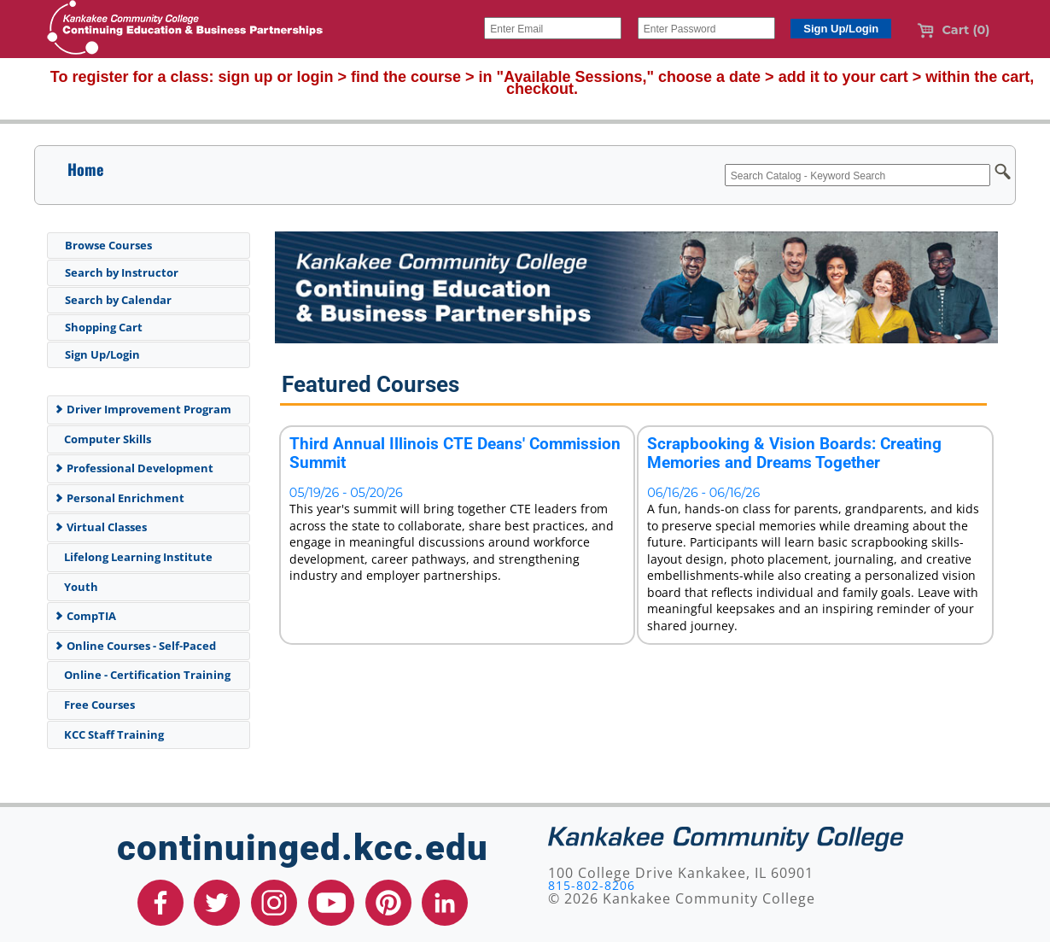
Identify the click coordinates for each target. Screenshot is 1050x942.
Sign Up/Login (102, 354)
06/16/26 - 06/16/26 (703, 492)
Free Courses (96, 704)
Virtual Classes (100, 527)
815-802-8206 (591, 885)
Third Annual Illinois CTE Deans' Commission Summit (455, 453)
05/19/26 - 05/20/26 (346, 492)
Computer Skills (104, 439)
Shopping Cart (104, 327)
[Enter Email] (552, 28)
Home (85, 169)
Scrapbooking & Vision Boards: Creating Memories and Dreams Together (794, 453)
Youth (78, 586)
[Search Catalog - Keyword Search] (857, 175)
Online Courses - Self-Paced (135, 645)
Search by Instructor (121, 272)
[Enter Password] (706, 28)
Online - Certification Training (144, 674)
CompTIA (85, 615)
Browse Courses (108, 245)
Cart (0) (953, 30)
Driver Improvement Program (142, 409)
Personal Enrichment (119, 498)
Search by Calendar (118, 299)
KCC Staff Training (111, 734)
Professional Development (133, 468)
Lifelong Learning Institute (135, 557)
